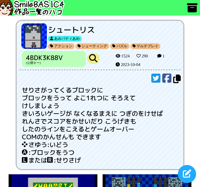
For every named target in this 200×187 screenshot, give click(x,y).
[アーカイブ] (192, 10)
